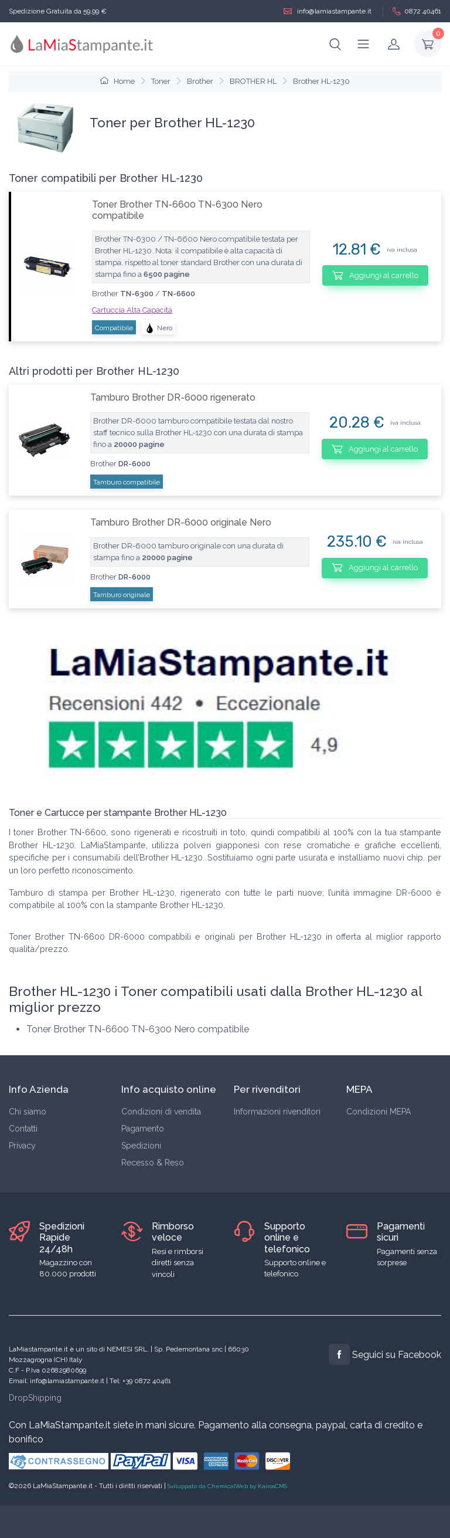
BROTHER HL (253, 81)
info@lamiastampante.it (327, 11)
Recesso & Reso (152, 1162)
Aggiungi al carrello (375, 275)
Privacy (22, 1145)
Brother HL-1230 (321, 81)
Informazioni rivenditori (277, 1111)
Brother (200, 81)
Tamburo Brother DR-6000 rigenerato (172, 397)
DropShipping (35, 1398)
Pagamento (142, 1128)
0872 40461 (417, 11)
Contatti (23, 1128)
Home (117, 81)
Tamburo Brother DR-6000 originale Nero (180, 522)
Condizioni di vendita (161, 1111)
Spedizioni (141, 1145)
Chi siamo (27, 1111)
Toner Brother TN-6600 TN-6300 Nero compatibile (177, 210)
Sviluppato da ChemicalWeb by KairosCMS (227, 1486)
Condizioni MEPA (378, 1111)
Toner (161, 81)
